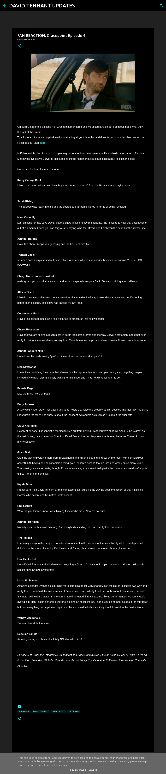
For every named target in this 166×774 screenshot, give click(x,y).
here (42, 142)
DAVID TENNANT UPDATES (42, 5)
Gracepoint (59, 711)
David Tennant (41, 711)
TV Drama (74, 711)
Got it (93, 770)
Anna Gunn (24, 711)
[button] (19, 46)
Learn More (78, 770)
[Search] (79, 6)
